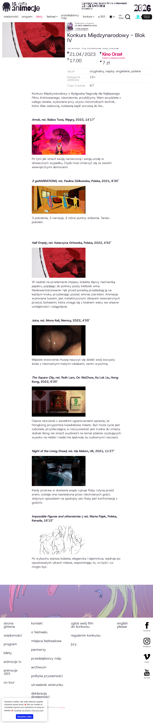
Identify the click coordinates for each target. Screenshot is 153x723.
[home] (76, 7)
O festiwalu (39, 632)
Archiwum (38, 667)
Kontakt (37, 623)
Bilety (8, 653)
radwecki (61, 707)
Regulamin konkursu (85, 635)
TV (114, 16)
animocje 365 (10, 672)
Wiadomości (11, 16)
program (27, 16)
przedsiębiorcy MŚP (70, 16)
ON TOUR (121, 16)
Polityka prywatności (47, 676)
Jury (74, 644)
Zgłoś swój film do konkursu (82, 625)
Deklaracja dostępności (40, 695)
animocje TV (12, 661)
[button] (52, 16)
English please (122, 625)
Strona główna (9, 625)
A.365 (101, 16)
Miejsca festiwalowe (46, 641)
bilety (39, 16)
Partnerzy (38, 649)
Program (10, 644)
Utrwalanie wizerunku (47, 684)
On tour (9, 682)
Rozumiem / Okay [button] (24, 716)
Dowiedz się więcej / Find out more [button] (28, 710)
